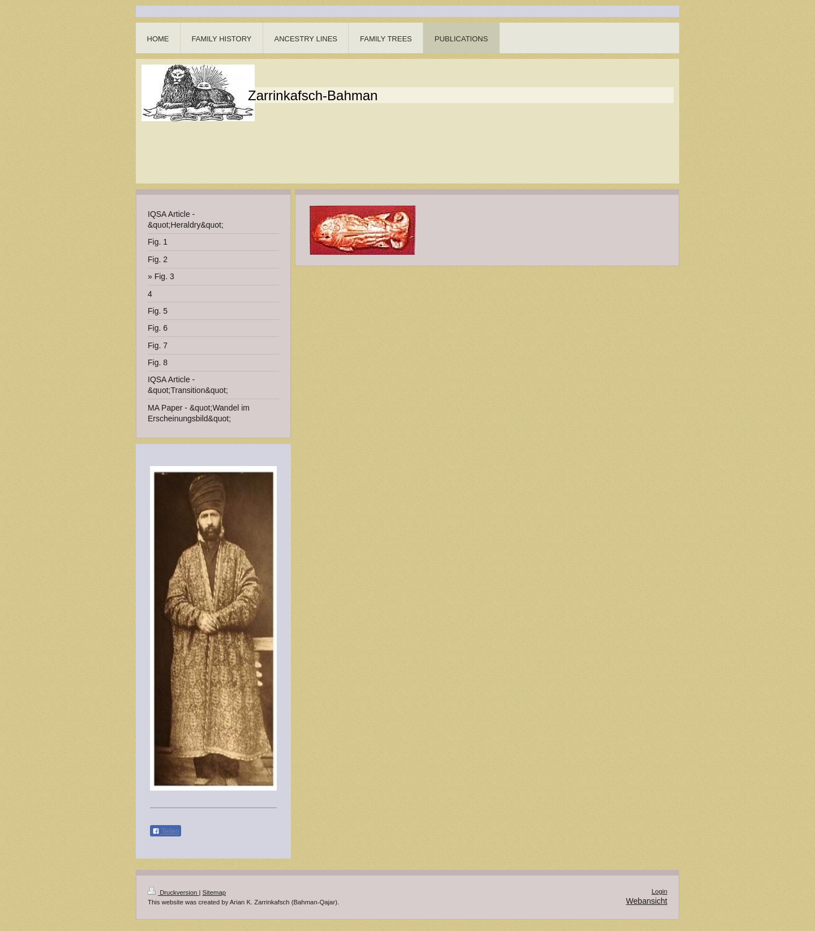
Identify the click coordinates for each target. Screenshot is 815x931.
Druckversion (173, 892)
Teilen (165, 831)
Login (659, 891)
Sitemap (214, 892)
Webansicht (646, 901)
